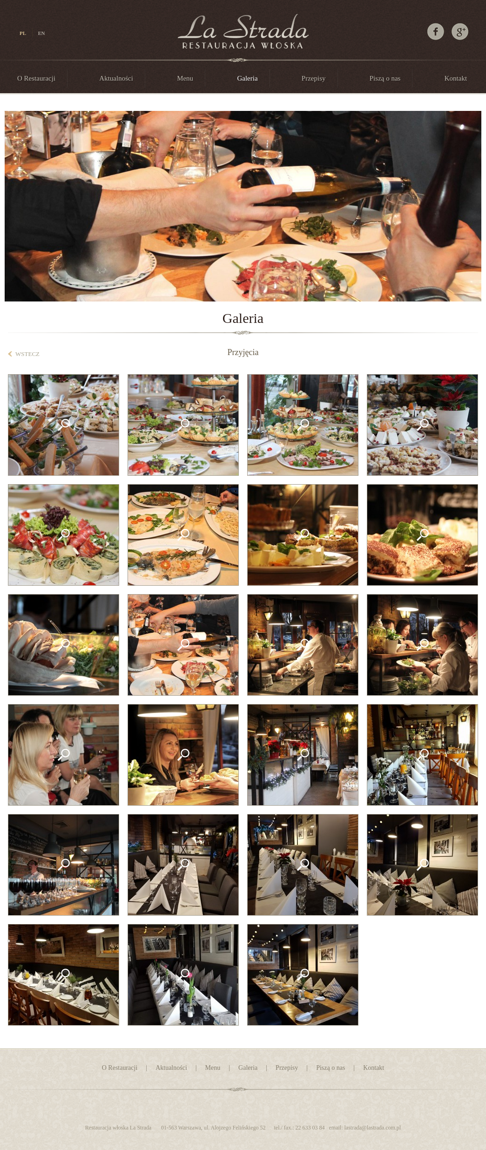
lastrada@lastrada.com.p (371, 1127)
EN (41, 33)
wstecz (27, 353)
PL (23, 33)
